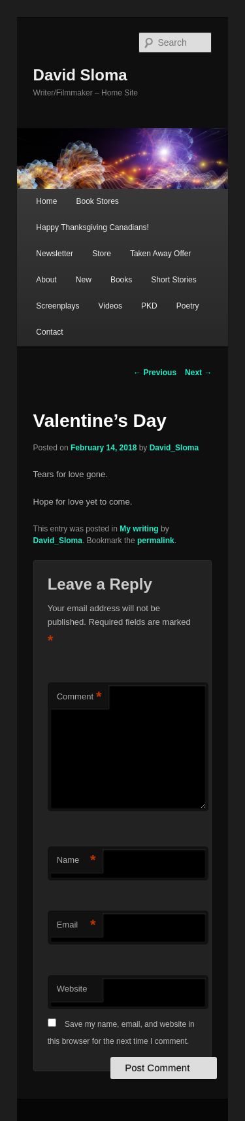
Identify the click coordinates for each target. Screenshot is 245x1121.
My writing (139, 528)
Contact (49, 332)
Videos (110, 305)
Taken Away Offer (160, 253)
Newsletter (54, 253)
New (83, 279)
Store (101, 253)
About (46, 279)
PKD (149, 305)
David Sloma (80, 75)
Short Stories (173, 279)
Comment (79, 697)
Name (76, 860)
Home (46, 201)
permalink (155, 540)
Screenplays (57, 305)
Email (76, 925)
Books (121, 279)
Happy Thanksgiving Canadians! (92, 227)
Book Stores (97, 201)
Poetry (187, 305)
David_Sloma (174, 447)
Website (72, 989)
